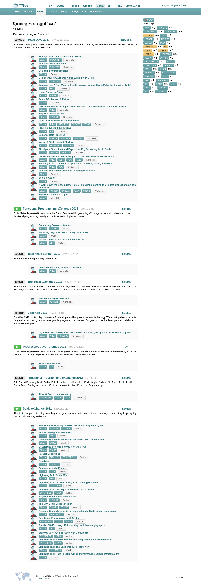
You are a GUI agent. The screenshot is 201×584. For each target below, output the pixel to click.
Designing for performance (53, 70)
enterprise (45, 493)
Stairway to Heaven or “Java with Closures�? (64, 532)
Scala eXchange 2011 (37, 408)
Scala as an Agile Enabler (53, 468)
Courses (52, 11)
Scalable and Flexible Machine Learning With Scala (67, 170)
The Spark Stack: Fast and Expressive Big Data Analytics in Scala (75, 149)
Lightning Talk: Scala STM (53, 475)
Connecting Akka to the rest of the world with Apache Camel (72, 439)
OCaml (61, 5)
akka (52, 110)
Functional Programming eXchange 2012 (55, 377)
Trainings (43, 578)
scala (43, 60)
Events (41, 11)
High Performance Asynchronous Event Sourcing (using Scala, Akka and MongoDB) (85, 332)
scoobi (53, 138)
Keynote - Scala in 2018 (52, 113)
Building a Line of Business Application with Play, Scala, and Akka (75, 163)
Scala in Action (47, 177)
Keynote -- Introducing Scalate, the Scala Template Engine (71, 425)
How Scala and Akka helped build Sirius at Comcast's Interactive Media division (83, 106)
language (55, 81)
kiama (76, 191)
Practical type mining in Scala (55, 127)
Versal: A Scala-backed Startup (56, 142)
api (51, 131)
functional (45, 398)
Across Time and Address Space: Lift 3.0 (61, 239)
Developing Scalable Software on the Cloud (62, 446)
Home (18, 11)
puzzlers (54, 67)
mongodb (63, 336)
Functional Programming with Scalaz (59, 518)
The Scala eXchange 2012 (45, 281)
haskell (149, 54)
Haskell (74, 5)
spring (53, 96)
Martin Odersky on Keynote (54, 298)
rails (78, 160)
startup (69, 146)
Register (175, 5)
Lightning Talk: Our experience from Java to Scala (66, 489)
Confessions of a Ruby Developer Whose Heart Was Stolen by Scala (76, 156)
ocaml (148, 50)
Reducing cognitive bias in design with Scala (63, 232)
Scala (100, 5)
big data (66, 153)
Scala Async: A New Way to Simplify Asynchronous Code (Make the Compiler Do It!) (85, 85)
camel (53, 443)
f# (165, 47)
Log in (165, 5)
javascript (55, 60)
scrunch (78, 138)
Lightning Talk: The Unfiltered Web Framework (64, 546)
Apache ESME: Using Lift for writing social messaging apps (72, 525)
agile (52, 472)
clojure (54, 229)
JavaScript (133, 5)
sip (51, 367)
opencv (76, 124)
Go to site (70, 60)
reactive (54, 464)
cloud (53, 450)
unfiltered (55, 550)
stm (52, 479)
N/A (126, 347)
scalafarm (55, 486)
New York (126, 40)
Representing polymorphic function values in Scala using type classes (77, 511)
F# (51, 5)
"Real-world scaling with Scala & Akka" (60, 267)
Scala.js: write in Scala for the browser (60, 56)
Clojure (88, 5)
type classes (56, 514)
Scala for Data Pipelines (52, 135)
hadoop (54, 153)
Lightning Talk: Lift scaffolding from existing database (68, 482)
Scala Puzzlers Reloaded (52, 63)
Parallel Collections (49, 454)
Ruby (118, 5)
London (126, 208)
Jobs (84, 11)
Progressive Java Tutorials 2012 (44, 346)
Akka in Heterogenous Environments (59, 120)
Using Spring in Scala (51, 92)
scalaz (68, 521)
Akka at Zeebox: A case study (55, 394)
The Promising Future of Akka (55, 432)
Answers (29, 11)
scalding (65, 138)
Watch (66, 229)
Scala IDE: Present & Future (54, 99)
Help (184, 5)
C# (109, 5)
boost (87, 124)
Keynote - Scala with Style (53, 194)
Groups (65, 11)
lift (52, 243)
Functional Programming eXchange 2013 (50, 208)
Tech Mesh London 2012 (44, 253)
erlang (163, 50)
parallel (54, 457)
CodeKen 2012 (37, 312)
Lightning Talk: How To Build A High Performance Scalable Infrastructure (79, 554)
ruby (61, 160)
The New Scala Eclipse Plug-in (55, 503)
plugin (53, 507)
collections (69, 457)
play (70, 160)
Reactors (44, 461)
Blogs (75, 11)
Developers (96, 11)
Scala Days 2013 (38, 39)
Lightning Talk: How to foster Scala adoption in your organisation (75, 539)
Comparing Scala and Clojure (55, 225)
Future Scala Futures (50, 363)
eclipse (64, 507)
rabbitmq (63, 124)
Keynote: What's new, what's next (57, 496)
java (52, 89)
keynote (54, 117)
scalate (66, 429)
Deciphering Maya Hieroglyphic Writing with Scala (66, 78)
